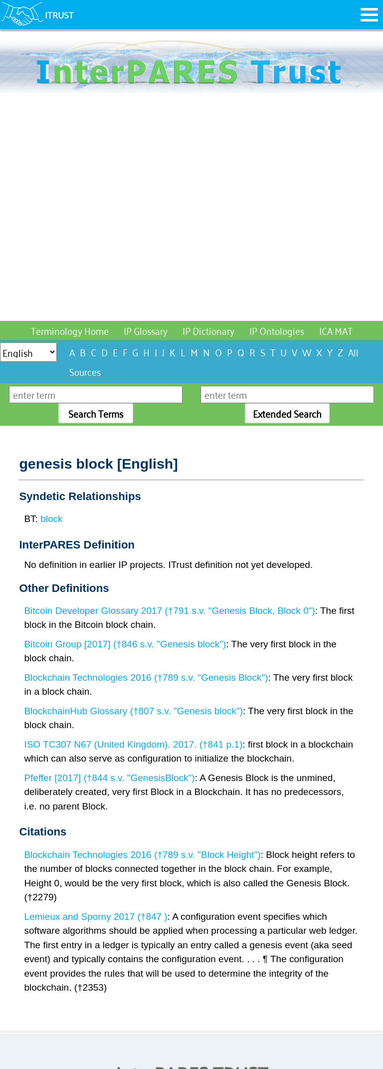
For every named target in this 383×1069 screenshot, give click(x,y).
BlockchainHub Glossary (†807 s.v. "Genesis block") (133, 711)
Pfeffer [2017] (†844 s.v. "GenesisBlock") (109, 778)
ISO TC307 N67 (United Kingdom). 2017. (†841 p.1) (133, 744)
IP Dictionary (208, 330)
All (353, 351)
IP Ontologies (276, 330)
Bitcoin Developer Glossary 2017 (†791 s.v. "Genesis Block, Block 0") (169, 610)
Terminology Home (70, 330)
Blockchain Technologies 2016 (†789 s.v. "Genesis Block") (146, 677)
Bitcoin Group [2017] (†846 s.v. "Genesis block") (125, 644)
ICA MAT (336, 330)
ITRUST (59, 14)
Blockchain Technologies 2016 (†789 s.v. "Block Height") (142, 854)
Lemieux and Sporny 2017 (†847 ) (95, 916)
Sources (85, 371)
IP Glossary (146, 330)
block (51, 519)
